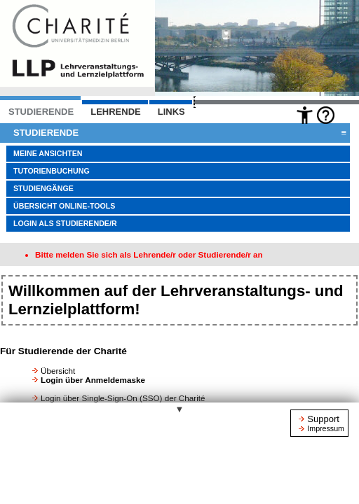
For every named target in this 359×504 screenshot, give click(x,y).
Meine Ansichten (47, 153)
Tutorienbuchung (51, 171)
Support (323, 419)
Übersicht (58, 370)
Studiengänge (43, 188)
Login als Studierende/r (65, 223)
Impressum (325, 428)
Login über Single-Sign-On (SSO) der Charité (123, 397)
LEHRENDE (115, 111)
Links (171, 111)
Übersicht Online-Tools (64, 206)
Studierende (179, 133)
